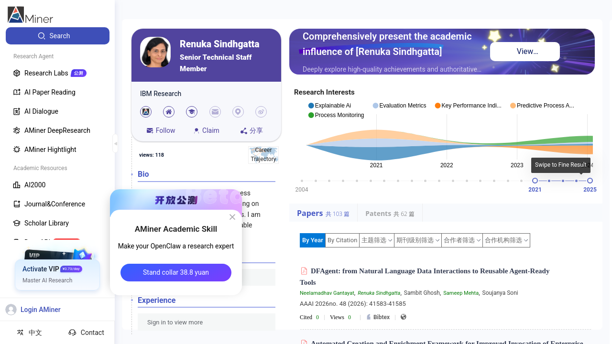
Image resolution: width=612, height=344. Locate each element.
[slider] (535, 180)
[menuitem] (57, 35)
